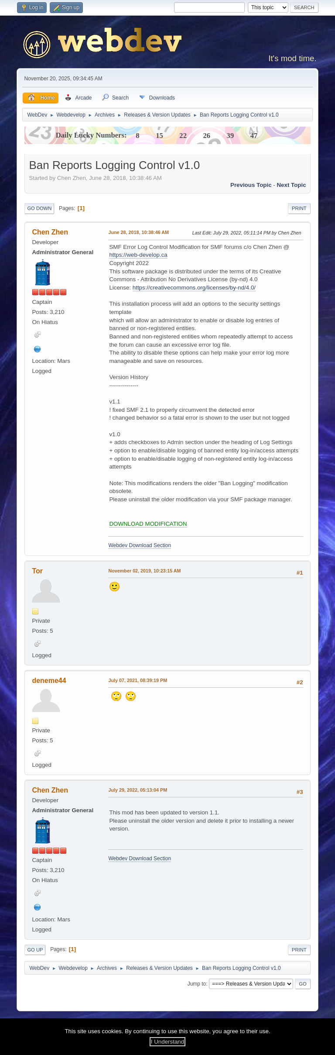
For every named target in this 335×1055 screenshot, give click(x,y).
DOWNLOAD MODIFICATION (148, 524)
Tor (37, 571)
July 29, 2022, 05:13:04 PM (137, 790)
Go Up (35, 949)
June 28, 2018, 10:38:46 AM (138, 232)
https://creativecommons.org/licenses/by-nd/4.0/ (194, 287)
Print (299, 208)
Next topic (291, 185)
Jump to (197, 984)
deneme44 (49, 680)
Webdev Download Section (139, 545)
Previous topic (251, 185)
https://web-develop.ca (138, 255)
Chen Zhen (50, 232)
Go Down (39, 208)
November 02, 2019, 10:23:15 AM (144, 570)
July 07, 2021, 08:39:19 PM (137, 680)
